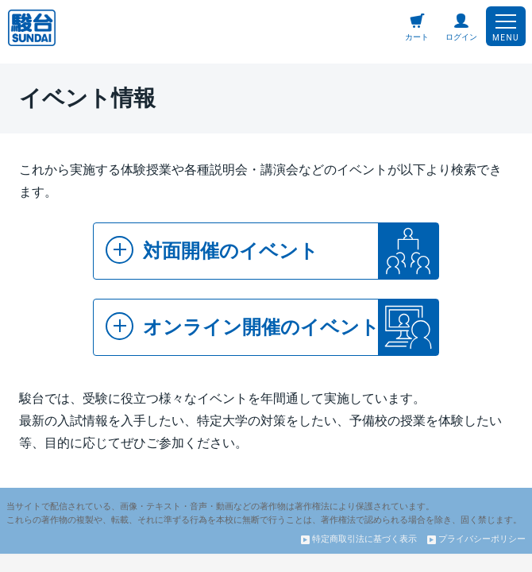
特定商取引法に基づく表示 (359, 538)
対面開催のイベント (212, 250)
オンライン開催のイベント (243, 326)
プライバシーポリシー (476, 538)
